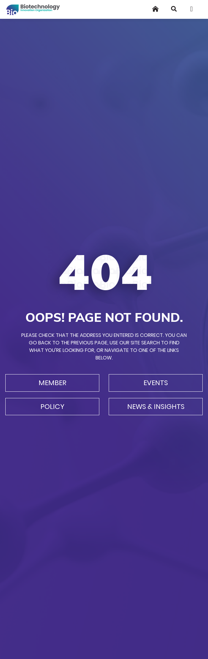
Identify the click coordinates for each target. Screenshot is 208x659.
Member (52, 383)
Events (155, 383)
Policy (52, 406)
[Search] (174, 9)
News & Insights (156, 406)
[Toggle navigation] (194, 9)
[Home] (155, 9)
